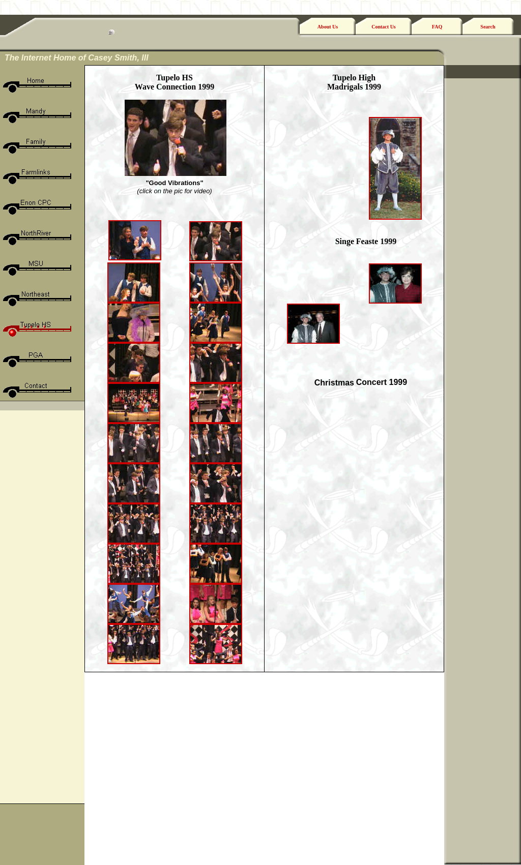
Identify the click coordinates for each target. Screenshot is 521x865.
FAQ (437, 26)
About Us (327, 26)
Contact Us (383, 26)
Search (487, 26)
